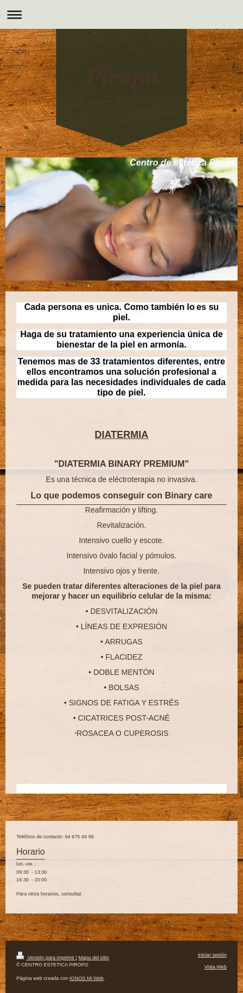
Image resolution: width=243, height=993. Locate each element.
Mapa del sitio (93, 957)
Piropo (121, 76)
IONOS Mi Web (87, 978)
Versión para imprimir (46, 957)
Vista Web (215, 967)
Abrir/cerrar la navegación (121, 14)
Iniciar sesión (212, 955)
